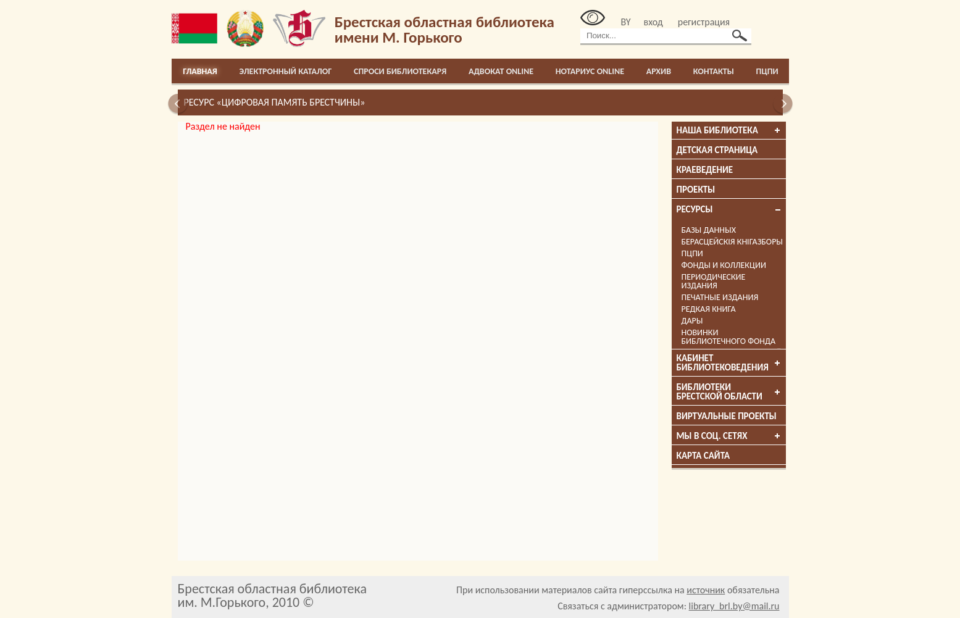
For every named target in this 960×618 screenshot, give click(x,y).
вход (653, 22)
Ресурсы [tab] (729, 209)
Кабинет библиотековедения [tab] (729, 363)
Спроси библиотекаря (400, 71)
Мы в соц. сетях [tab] (729, 435)
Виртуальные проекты (727, 416)
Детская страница (717, 150)
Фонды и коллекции (724, 265)
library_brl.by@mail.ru (734, 606)
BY (626, 22)
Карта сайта (703, 455)
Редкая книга (709, 309)
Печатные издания (720, 297)
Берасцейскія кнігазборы (732, 241)
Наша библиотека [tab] (729, 130)
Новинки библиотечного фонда (729, 336)
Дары (692, 320)
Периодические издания (714, 281)
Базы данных (709, 230)
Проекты (696, 189)
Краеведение (705, 169)
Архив (658, 71)
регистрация (704, 22)
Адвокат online (501, 71)
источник (706, 590)
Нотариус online (590, 71)
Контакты (713, 71)
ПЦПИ (767, 71)
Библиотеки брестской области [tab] (729, 392)
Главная (200, 71)
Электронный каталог (286, 71)
